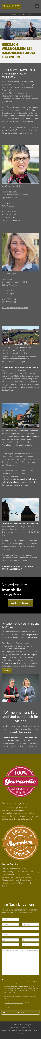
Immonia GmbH (24, 1027)
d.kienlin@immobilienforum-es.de (15, 308)
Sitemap (20, 1034)
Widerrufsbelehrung (19, 1031)
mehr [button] (6, 670)
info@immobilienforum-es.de (14, 1003)
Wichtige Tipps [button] (19, 603)
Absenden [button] (20, 1012)
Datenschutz (32, 1031)
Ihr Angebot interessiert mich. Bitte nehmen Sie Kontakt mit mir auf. (20, 962)
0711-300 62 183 (16, 14)
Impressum (6, 1031)
